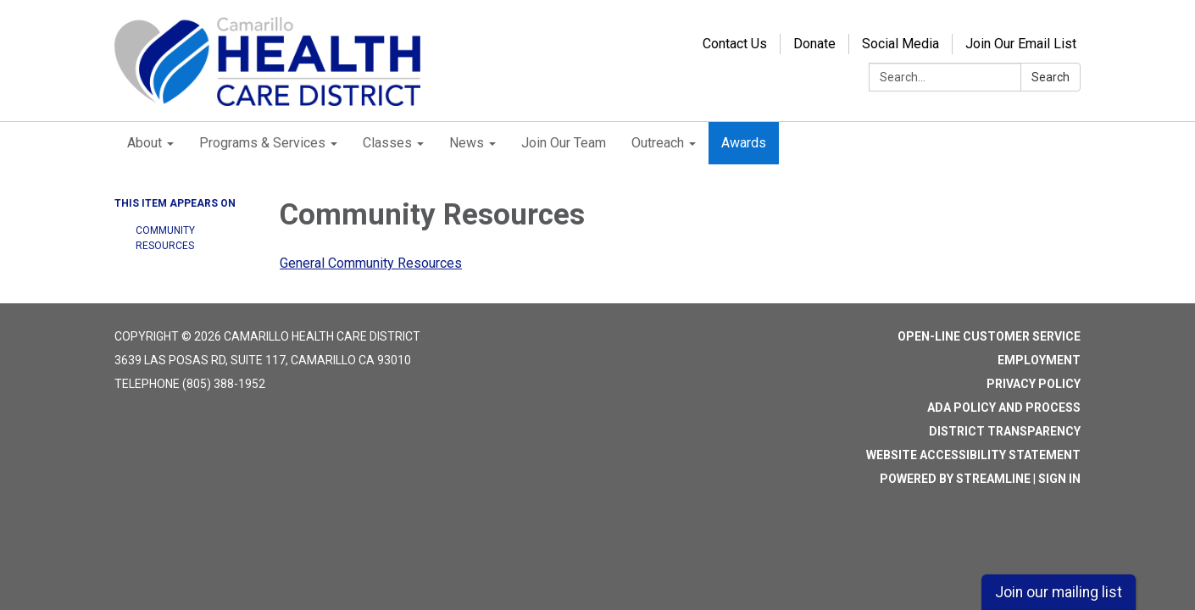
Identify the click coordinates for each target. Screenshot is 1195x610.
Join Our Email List (1020, 44)
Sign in (1059, 478)
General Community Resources (371, 263)
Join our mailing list (1058, 592)
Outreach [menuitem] (657, 143)
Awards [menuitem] (743, 143)
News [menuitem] (466, 143)
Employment (1039, 360)
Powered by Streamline (955, 478)
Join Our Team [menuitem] (563, 143)
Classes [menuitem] (387, 143)
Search (1050, 77)
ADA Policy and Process (1004, 407)
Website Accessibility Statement (973, 455)
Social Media (900, 44)
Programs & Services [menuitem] (262, 143)
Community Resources (165, 238)
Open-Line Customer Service (989, 336)
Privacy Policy (1034, 384)
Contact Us (735, 44)
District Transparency (1005, 431)
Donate (814, 44)
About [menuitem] (144, 143)
